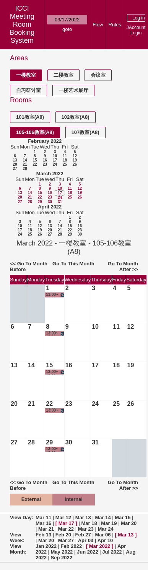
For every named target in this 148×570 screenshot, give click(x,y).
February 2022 (45, 141)
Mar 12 (63, 517)
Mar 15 (122, 517)
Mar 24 (105, 529)
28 (25, 168)
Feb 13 (43, 535)
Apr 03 (85, 540)
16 (45, 160)
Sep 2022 (61, 557)
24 (55, 164)
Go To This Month (73, 263)
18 (65, 160)
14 (25, 160)
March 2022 (49, 173)
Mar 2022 (100, 546)
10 (55, 156)
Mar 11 (43, 517)
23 (45, 164)
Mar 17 (66, 523)
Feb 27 (83, 535)
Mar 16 (43, 523)
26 (75, 164)
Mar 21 (46, 529)
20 (15, 164)
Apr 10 (105, 540)
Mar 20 (129, 523)
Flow (98, 24)
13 (15, 160)
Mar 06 (103, 535)
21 (25, 164)
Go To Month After (123, 266)
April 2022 (50, 207)
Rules (115, 24)
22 (35, 164)
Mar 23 (86, 529)
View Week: (17, 537)
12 (75, 156)
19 (75, 160)
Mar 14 (103, 517)
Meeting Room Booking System (22, 28)
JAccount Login (136, 30)
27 (15, 168)
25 (65, 164)
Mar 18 (89, 523)
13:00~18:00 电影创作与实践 (55, 294)
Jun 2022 (87, 552)
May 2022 (62, 552)
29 (39, 202)
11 (65, 156)
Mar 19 (109, 523)
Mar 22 (66, 529)
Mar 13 (83, 517)
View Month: (18, 549)
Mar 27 (66, 540)
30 (50, 202)
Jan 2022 (46, 546)
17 (55, 160)
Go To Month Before (28, 266)
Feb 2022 (71, 546)
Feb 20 (63, 535)
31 (60, 202)
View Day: (21, 517)
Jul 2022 (112, 552)
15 (35, 160)
